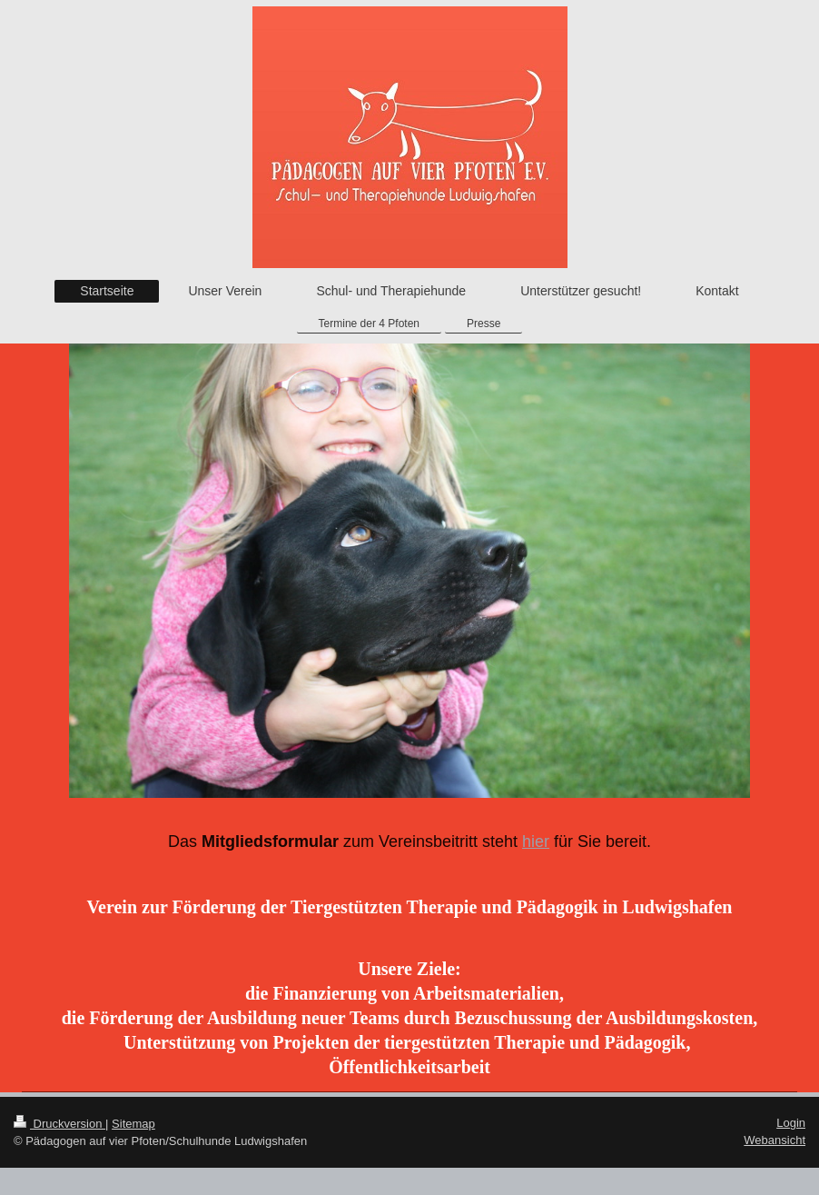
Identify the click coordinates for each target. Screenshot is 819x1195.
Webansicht (774, 1140)
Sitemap (133, 1123)
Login (790, 1123)
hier (535, 841)
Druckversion (59, 1123)
